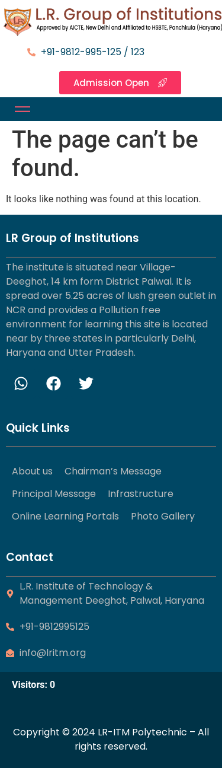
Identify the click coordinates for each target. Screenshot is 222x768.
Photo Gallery (163, 516)
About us (32, 471)
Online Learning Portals (65, 516)
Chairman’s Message (113, 471)
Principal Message (54, 494)
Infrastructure (140, 494)
